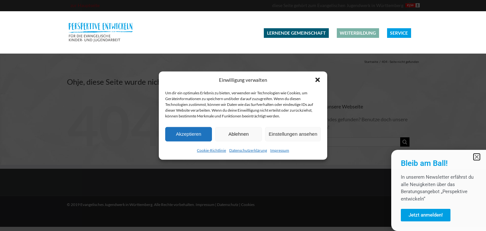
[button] (317, 80)
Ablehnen (238, 134)
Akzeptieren (188, 134)
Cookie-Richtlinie (211, 150)
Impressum (279, 150)
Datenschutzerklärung (248, 150)
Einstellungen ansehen (293, 134)
